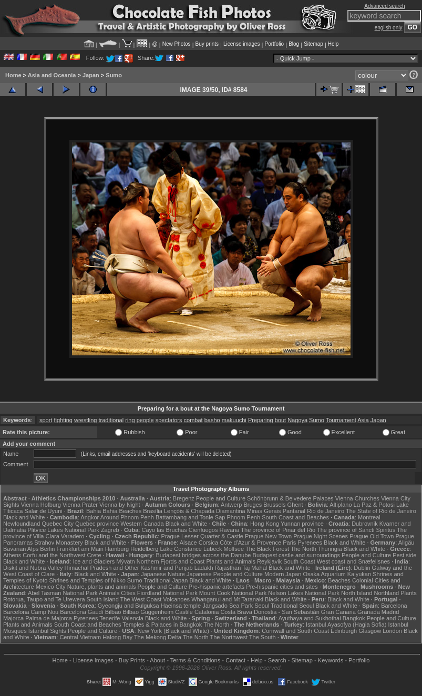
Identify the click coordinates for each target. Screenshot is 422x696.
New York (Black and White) (173, 631)
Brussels (274, 504)
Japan (91, 75)
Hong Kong (264, 523)
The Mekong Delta (157, 637)
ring (130, 420)
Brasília (152, 511)
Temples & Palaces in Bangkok (162, 624)
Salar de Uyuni (44, 511)
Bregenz (183, 498)
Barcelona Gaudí (82, 612)
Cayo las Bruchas (164, 530)
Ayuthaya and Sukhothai (310, 618)
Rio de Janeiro (325, 511)
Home (13, 75)
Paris (289, 542)
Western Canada (141, 523)
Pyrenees (309, 542)
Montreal (369, 517)
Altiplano (341, 504)
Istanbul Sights (47, 631)
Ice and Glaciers (94, 561)
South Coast (299, 561)
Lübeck (212, 549)
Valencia (132, 618)
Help (333, 44)
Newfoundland (21, 523)
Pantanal (294, 511)
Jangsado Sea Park (227, 605)
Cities (128, 593)
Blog (294, 44)
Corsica (208, 542)
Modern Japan (282, 574)
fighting (63, 420)
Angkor (89, 517)
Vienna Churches (357, 498)
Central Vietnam (80, 637)
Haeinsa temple (181, 605)
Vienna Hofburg (41, 504)
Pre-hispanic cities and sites (281, 587)
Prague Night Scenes (320, 536)
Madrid (390, 612)
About (157, 660)
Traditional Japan (165, 580)
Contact (235, 660)
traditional (110, 420)
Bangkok (354, 618)
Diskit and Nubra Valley (33, 568)
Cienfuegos (203, 530)
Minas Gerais (264, 511)
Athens (12, 555)
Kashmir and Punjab (167, 568)
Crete (94, 555)
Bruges (252, 504)
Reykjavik (269, 561)
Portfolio (274, 44)
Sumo (114, 75)
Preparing (260, 420)
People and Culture (220, 498)
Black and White (24, 517)
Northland (386, 593)
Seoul (261, 605)
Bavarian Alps (20, 549)
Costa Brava (236, 612)
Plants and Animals (230, 561)
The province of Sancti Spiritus (356, 530)
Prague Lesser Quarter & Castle (202, 536)
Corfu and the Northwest (54, 555)
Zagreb (110, 530)
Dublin (362, 568)
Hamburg (117, 549)
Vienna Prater (80, 504)
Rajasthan (228, 568)
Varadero (72, 536)
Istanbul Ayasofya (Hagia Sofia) (346, 624)
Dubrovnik (365, 523)
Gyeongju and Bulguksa (128, 605)
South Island (103, 599)
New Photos (176, 44)
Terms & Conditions (195, 660)
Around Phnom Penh (127, 517)
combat (193, 420)
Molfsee (234, 549)
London (392, 631)
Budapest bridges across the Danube (203, 555)
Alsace (188, 542)
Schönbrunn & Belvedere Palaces (290, 498)
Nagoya (297, 420)
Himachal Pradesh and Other (102, 568)
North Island (356, 593)
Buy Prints (132, 660)
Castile (184, 612)
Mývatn (125, 561)
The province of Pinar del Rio (278, 530)
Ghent (295, 504)
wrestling (85, 420)
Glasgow (369, 631)
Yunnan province (302, 523)
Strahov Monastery (58, 542)
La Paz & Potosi (374, 504)
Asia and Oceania (52, 75)
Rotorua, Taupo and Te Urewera (44, 599)
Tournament (341, 420)
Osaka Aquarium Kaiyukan (337, 574)
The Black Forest (267, 549)
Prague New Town (268, 536)
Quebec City (58, 523)
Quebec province (97, 523)
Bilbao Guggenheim (148, 612)
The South (262, 637)
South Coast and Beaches (295, 517)
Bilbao (113, 612)
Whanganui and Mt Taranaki (227, 599)
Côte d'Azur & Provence (250, 542)
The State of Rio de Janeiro (381, 511)
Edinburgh (344, 631)
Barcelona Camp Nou (30, 612)
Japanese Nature (163, 574)
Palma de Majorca (48, 618)
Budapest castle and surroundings (296, 555)
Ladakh (203, 568)
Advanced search (384, 6)
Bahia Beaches (121, 511)
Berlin (47, 549)
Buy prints (207, 44)
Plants (408, 593)
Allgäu (406, 542)
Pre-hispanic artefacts (216, 587)
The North (303, 549)
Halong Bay (117, 637)
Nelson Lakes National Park (303, 593)
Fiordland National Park (167, 593)
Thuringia (330, 549)
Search (277, 660)
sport (45, 420)
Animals (109, 593)
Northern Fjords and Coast (171, 561)
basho (212, 420)
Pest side (404, 555)
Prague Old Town (371, 536)
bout (280, 420)
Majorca (13, 618)
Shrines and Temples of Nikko (87, 580)
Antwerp (231, 504)
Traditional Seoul (292, 605)
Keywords (330, 660)
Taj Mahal (254, 568)
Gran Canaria (338, 612)
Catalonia (206, 612)
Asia (362, 420)
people (145, 420)
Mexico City (51, 587)
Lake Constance (181, 549)
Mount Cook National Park (232, 593)
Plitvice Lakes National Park (63, 530)
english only (389, 27)
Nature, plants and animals (101, 587)
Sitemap (313, 44)
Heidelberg (144, 549)
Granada (368, 612)
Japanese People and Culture (225, 574)
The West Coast (141, 599)
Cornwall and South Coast (295, 631)
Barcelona (394, 605)
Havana (230, 530)
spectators (169, 420)
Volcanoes (176, 599)
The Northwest (229, 637)
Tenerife (109, 618)
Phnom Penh (243, 517)
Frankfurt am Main (80, 549)
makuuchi (234, 420)
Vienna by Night (119, 504)
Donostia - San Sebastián (287, 612)
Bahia (93, 511)
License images (241, 44)
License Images (93, 660)
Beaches (339, 580)
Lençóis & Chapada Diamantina (204, 511)
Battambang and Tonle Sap (190, 517)
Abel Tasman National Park (62, 593)
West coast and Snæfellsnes (353, 561)
